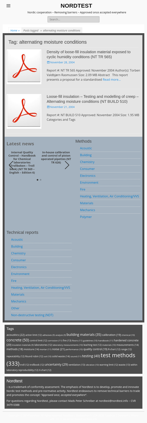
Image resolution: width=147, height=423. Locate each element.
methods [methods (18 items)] (15, 349)
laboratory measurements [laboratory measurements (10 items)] (68, 344)
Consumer (87, 169)
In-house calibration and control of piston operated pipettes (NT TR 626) (56, 157)
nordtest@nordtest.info (113, 401)
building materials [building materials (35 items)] (84, 334)
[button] (67, 165)
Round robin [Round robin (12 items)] (34, 356)
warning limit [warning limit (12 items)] (109, 364)
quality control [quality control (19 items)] (95, 349)
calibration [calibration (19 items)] (111, 335)
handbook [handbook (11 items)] (105, 340)
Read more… (112, 79)
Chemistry (87, 162)
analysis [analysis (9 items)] (61, 335)
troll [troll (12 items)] (24, 364)
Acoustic (86, 148)
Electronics (88, 176)
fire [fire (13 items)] (67, 340)
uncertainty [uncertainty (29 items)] (56, 364)
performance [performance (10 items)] (74, 349)
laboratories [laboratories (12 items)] (43, 345)
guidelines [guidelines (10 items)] (90, 340)
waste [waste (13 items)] (124, 364)
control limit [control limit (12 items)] (38, 340)
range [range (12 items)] (126, 349)
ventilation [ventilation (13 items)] (77, 364)
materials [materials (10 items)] (109, 344)
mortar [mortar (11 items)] (45, 349)
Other (15, 308)
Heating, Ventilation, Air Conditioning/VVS (109, 196)
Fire (82, 189)
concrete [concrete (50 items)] (18, 340)
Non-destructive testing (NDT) (32, 315)
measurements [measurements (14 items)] (128, 345)
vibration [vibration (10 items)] (92, 364)
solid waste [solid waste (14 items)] (61, 356)
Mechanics (87, 210)
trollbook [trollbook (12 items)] (37, 364)
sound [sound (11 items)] (75, 356)
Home (15, 30)
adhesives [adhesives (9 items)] (48, 335)
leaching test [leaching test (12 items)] (92, 345)
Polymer (86, 217)
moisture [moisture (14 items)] (31, 349)
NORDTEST (76, 5)
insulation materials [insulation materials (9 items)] (23, 345)
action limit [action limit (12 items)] (33, 335)
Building (86, 155)
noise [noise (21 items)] (58, 349)
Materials (86, 203)
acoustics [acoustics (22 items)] (16, 335)
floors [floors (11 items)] (77, 340)
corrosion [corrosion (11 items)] (55, 340)
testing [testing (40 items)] (91, 356)
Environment (89, 182)
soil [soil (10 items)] (47, 356)
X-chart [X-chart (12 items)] (45, 370)
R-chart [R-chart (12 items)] (114, 349)
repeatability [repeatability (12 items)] (15, 356)
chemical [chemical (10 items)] (128, 335)
